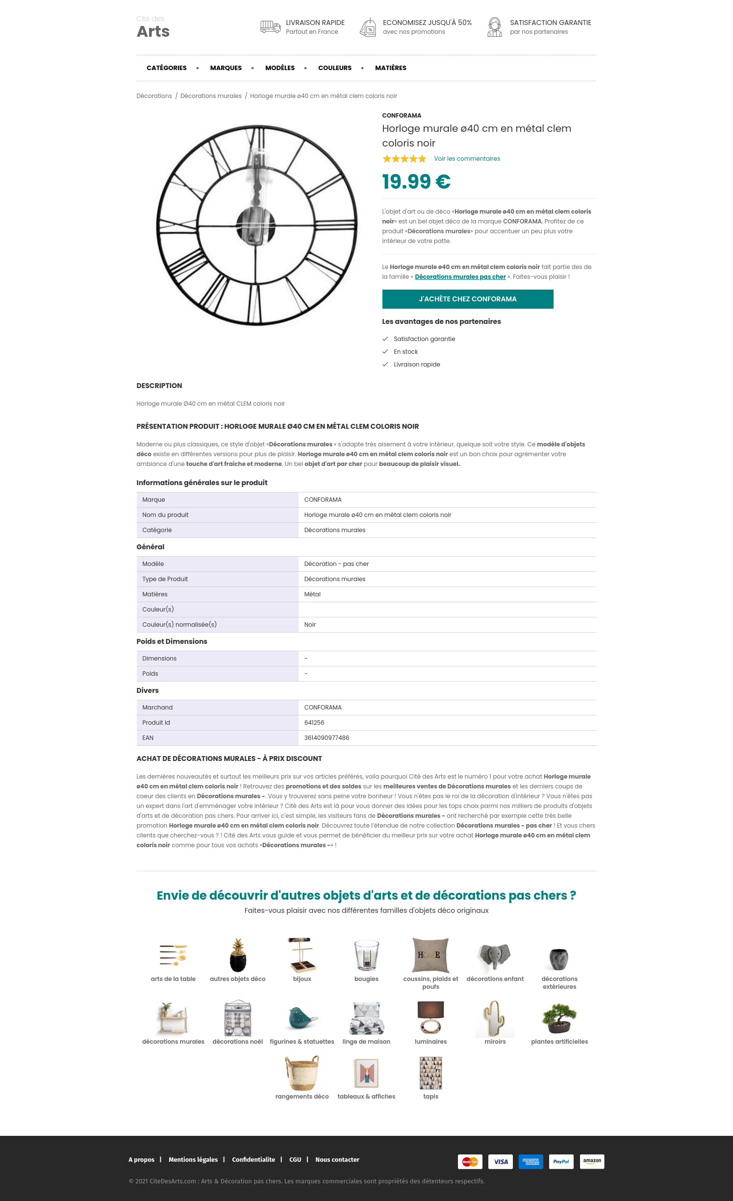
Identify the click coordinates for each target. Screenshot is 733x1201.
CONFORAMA (522, 221)
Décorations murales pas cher (460, 276)
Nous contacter (337, 1159)
